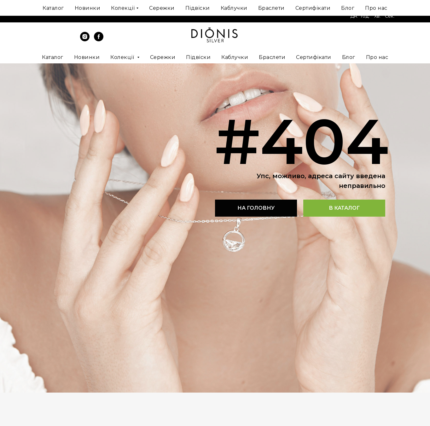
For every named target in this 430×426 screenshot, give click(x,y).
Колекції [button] (123, 57)
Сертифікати (313, 57)
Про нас (377, 57)
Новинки (87, 57)
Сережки (163, 57)
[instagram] (85, 39)
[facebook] (98, 39)
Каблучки (234, 57)
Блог (348, 57)
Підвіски (198, 57)
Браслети (272, 57)
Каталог (52, 57)
